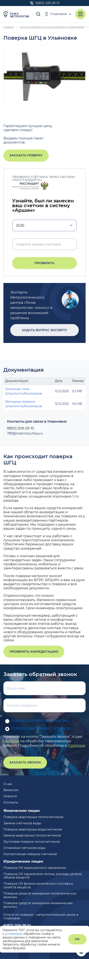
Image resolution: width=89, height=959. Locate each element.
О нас (7, 784)
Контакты (10, 802)
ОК (77, 939)
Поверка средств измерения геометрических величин (39, 895)
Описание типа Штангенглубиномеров (23, 391)
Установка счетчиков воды (24, 848)
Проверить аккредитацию (33, 652)
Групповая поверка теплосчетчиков (31, 842)
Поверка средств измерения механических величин (38, 905)
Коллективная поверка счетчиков (30, 854)
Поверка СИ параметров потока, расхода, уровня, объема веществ (42, 876)
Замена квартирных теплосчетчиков (32, 835)
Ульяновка (55, 14)
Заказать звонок (25, 762)
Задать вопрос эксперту (44, 330)
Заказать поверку (26, 155)
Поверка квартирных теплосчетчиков (33, 817)
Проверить (44, 263)
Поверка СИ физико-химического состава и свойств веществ (38, 885)
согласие (11, 741)
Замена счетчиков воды (22, 823)
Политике (76, 746)
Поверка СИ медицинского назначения (34, 868)
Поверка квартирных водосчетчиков (32, 829)
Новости (10, 796)
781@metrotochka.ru (25, 433)
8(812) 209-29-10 (45, 3)
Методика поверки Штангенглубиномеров (23, 404)
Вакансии (11, 790)
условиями (14, 934)
